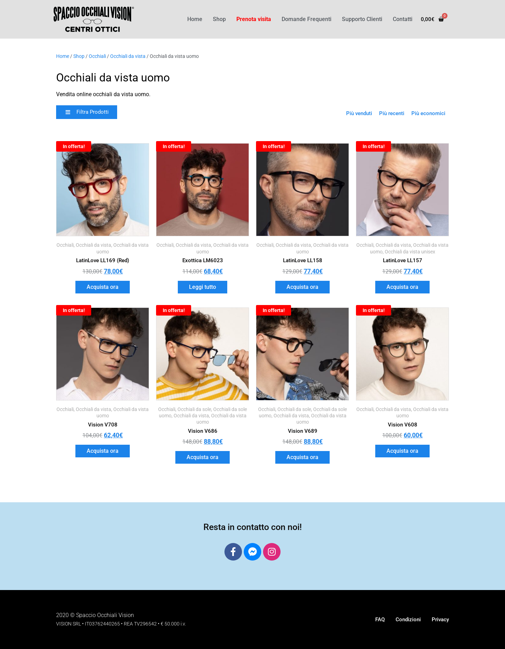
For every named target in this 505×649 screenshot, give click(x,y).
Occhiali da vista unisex (410, 251)
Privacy (440, 619)
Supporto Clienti (362, 19)
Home (194, 19)
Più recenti (391, 113)
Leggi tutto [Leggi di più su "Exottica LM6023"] (202, 287)
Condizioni (408, 619)
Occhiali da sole (194, 409)
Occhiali (97, 56)
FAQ (380, 619)
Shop (219, 19)
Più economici (428, 113)
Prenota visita (253, 19)
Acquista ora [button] (103, 287)
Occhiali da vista (128, 56)
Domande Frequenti (306, 19)
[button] (86, 112)
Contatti (402, 19)
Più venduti (359, 113)
